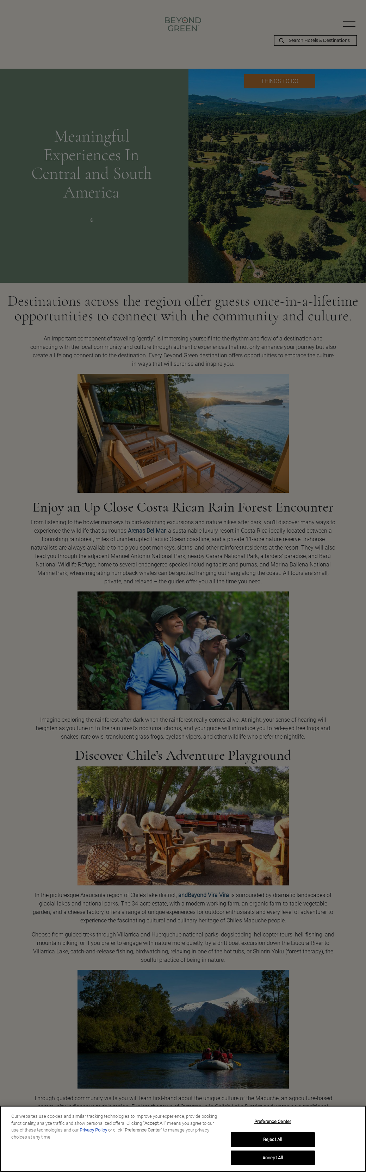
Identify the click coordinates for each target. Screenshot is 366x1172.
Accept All (272, 1160)
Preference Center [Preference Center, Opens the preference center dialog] (272, 1124)
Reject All (272, 1142)
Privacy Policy (93, 1132)
